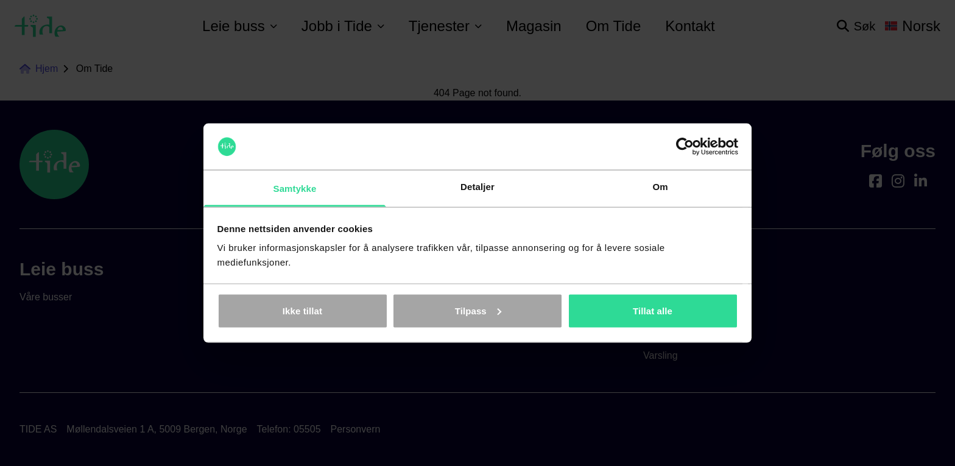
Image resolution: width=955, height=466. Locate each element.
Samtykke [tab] (295, 188)
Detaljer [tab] (477, 187)
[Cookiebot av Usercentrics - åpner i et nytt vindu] (685, 147)
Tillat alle (652, 310)
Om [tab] (660, 187)
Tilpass (478, 310)
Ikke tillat (302, 310)
